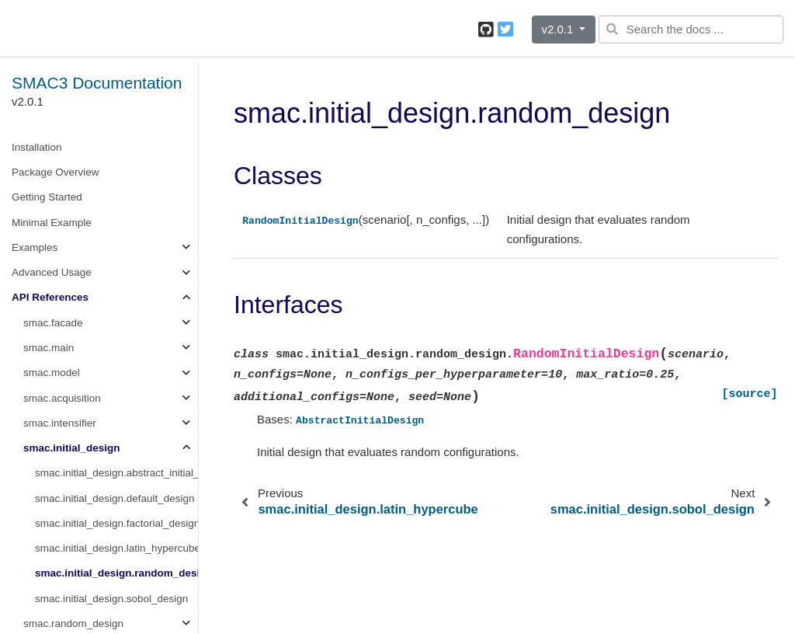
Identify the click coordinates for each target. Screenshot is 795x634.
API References (50, 297)
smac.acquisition (62, 398)
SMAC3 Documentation (97, 83)
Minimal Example (52, 222)
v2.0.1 (558, 29)
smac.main (48, 348)
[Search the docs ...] (691, 30)
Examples (34, 247)
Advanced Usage (52, 272)
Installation (37, 147)
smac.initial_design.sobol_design (111, 598)
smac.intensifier (59, 423)
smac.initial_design (71, 448)
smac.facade (53, 323)
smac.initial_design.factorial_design (116, 523)
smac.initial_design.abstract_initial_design (116, 473)
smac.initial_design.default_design (115, 498)
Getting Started (47, 197)
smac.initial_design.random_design (116, 573)
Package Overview (55, 172)
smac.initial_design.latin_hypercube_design (116, 548)
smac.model (51, 372)
